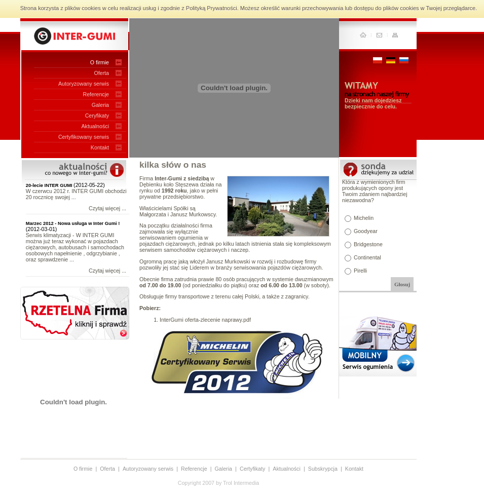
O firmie (99, 62)
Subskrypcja (323, 469)
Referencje (96, 94)
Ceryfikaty (97, 115)
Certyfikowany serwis (83, 137)
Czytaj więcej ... (107, 208)
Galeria (100, 105)
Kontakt (100, 147)
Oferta (101, 73)
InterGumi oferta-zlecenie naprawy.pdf (205, 320)
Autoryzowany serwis (83, 84)
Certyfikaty (252, 469)
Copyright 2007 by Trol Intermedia (218, 483)
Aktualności (95, 126)
